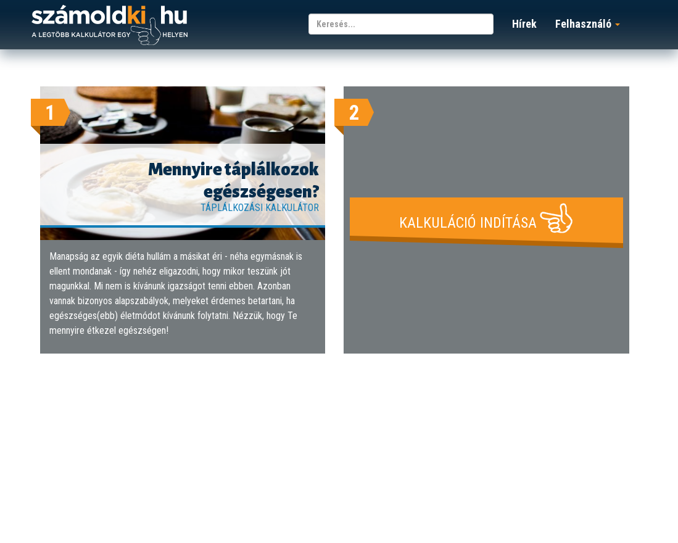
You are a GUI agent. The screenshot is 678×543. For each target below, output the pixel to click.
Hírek (524, 23)
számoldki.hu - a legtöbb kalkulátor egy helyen (109, 25)
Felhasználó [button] (587, 23)
